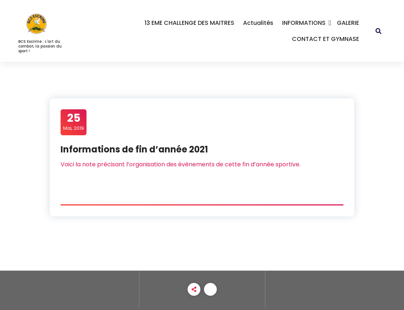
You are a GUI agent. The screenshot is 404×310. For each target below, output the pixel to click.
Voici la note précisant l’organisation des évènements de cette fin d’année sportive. (180, 164)
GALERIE (348, 23)
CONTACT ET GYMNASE (325, 39)
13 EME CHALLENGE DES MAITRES (189, 23)
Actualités (258, 23)
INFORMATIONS (304, 23)
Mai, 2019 (73, 122)
